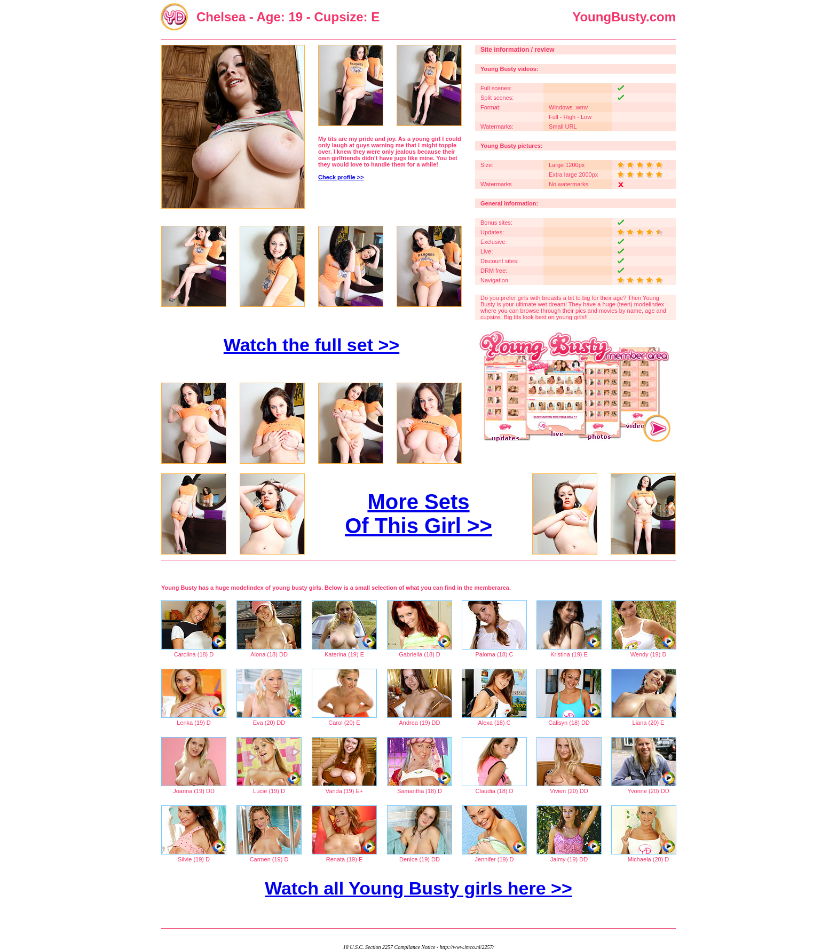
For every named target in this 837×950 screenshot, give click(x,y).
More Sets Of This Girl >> (418, 513)
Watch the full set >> (311, 345)
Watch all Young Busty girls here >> (418, 888)
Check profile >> (341, 177)
